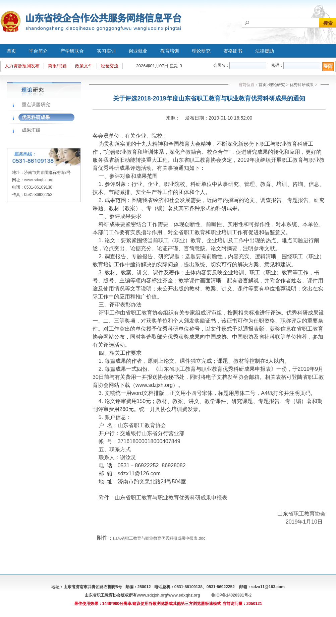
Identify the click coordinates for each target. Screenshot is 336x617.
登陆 (328, 66)
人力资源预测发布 (22, 65)
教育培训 (169, 51)
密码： (277, 65)
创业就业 (137, 51)
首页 (11, 51)
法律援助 (264, 51)
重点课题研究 (36, 104)
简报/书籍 (57, 65)
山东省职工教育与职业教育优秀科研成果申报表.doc (159, 538)
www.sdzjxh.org (152, 595)
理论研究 (201, 51)
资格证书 (232, 51)
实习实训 (106, 51)
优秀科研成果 (36, 117)
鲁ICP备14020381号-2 (231, 595)
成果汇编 (31, 130)
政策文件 (84, 65)
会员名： (221, 65)
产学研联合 (72, 51)
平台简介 (38, 51)
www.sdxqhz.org (38, 180)
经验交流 (109, 65)
